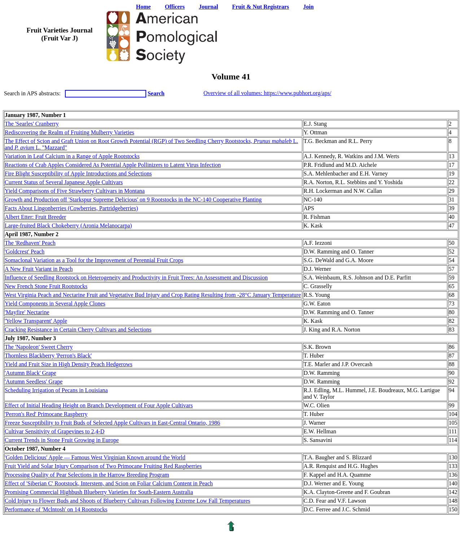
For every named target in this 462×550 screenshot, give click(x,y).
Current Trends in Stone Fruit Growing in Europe (62, 440)
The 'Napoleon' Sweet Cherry (39, 347)
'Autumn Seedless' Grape (33, 381)
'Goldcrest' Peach (24, 251)
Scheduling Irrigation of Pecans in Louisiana (56, 390)
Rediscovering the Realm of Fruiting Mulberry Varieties (69, 132)
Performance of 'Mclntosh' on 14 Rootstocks (56, 509)
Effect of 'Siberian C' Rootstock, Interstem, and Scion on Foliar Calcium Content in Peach (109, 483)
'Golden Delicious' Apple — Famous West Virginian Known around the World (95, 457)
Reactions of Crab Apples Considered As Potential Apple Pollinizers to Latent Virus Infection (113, 165)
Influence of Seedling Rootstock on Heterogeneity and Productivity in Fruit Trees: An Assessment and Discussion (136, 277)
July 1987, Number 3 (30, 338)
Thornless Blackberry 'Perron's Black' (48, 355)
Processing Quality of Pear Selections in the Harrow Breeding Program (87, 475)
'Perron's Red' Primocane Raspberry (46, 414)
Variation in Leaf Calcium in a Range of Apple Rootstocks (72, 156)
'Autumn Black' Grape (30, 373)
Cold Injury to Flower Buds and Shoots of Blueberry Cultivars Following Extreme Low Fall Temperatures (127, 501)
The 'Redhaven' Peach (30, 243)
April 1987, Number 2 (31, 234)
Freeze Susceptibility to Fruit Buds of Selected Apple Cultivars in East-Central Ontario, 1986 (112, 423)
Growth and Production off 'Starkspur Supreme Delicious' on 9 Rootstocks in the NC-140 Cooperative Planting (133, 199)
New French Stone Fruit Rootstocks (46, 286)
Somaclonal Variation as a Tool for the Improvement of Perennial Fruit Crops (94, 260)
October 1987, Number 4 (35, 449)
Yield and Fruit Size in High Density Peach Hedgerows (68, 364)
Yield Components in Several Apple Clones (55, 303)
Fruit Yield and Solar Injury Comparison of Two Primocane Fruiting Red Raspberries (103, 466)
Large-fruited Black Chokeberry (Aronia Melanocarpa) (68, 225)
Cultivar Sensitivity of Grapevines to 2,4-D (54, 431)
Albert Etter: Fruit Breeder (35, 217)
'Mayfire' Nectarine (27, 312)
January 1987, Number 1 (35, 115)
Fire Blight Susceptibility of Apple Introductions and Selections (78, 173)
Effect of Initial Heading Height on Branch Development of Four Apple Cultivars (99, 405)
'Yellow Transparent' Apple (36, 321)
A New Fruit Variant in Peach (39, 269)
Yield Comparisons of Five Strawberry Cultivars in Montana (75, 191)
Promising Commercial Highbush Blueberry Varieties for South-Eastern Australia (99, 492)
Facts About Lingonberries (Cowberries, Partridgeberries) (71, 208)
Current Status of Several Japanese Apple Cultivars (64, 182)
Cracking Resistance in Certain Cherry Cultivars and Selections (78, 329)
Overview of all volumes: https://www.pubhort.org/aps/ (267, 93)
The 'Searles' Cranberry (32, 124)
